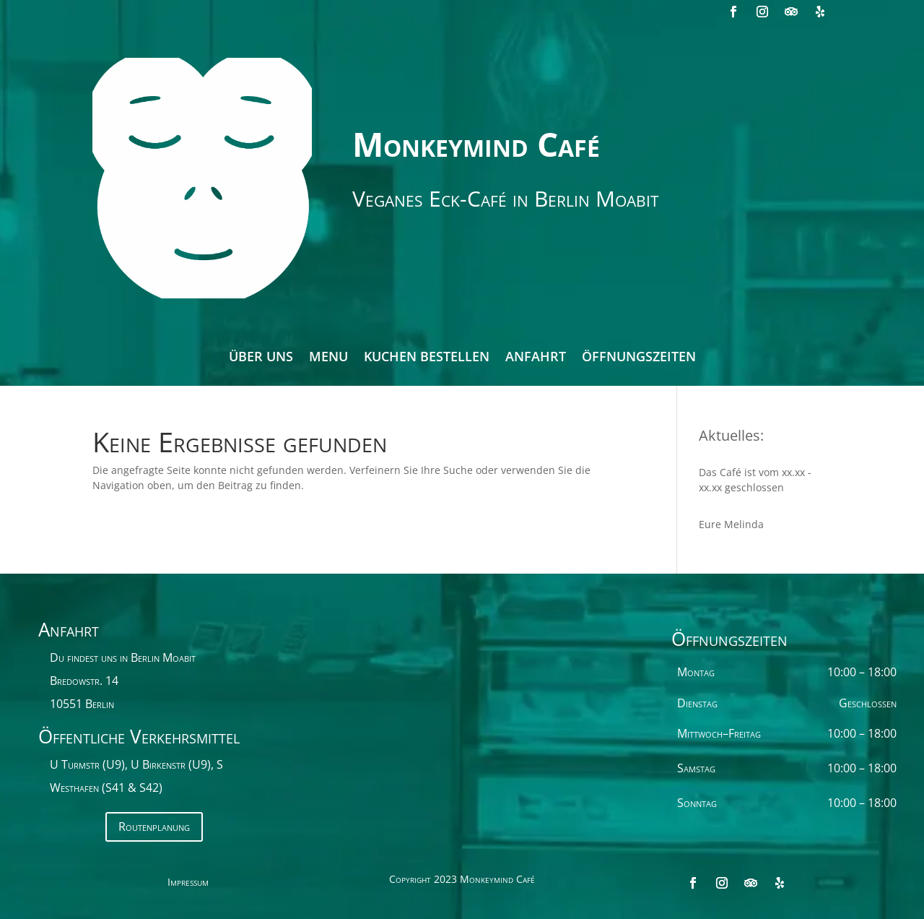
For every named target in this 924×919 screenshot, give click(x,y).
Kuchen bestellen (426, 358)
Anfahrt (535, 358)
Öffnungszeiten (639, 358)
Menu (328, 358)
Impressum (188, 883)
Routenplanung (154, 826)
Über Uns (261, 358)
